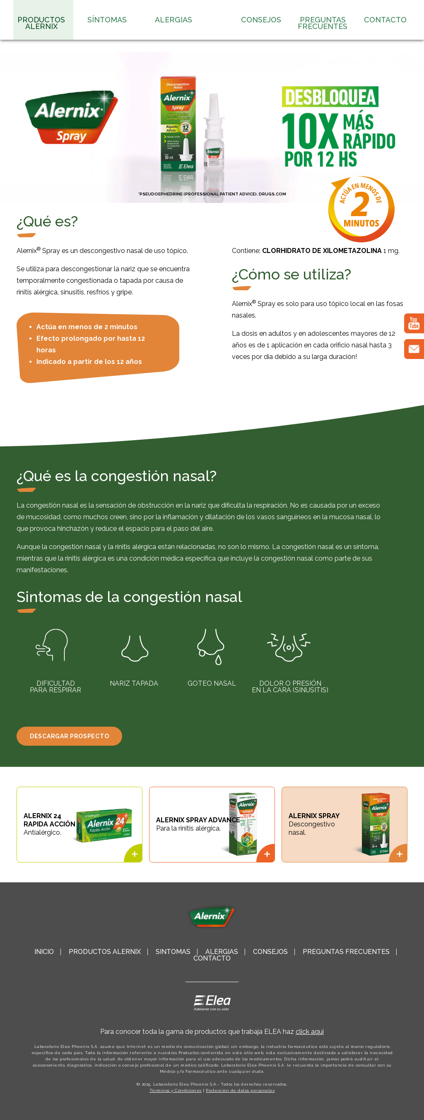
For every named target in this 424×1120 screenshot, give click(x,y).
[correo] (414, 349)
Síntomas (107, 19)
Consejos (261, 19)
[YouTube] (414, 323)
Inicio (44, 952)
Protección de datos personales (240, 1090)
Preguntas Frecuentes (322, 23)
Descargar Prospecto (69, 736)
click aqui (310, 1032)
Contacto (385, 19)
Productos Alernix (41, 23)
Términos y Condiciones (175, 1090)
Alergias (173, 19)
